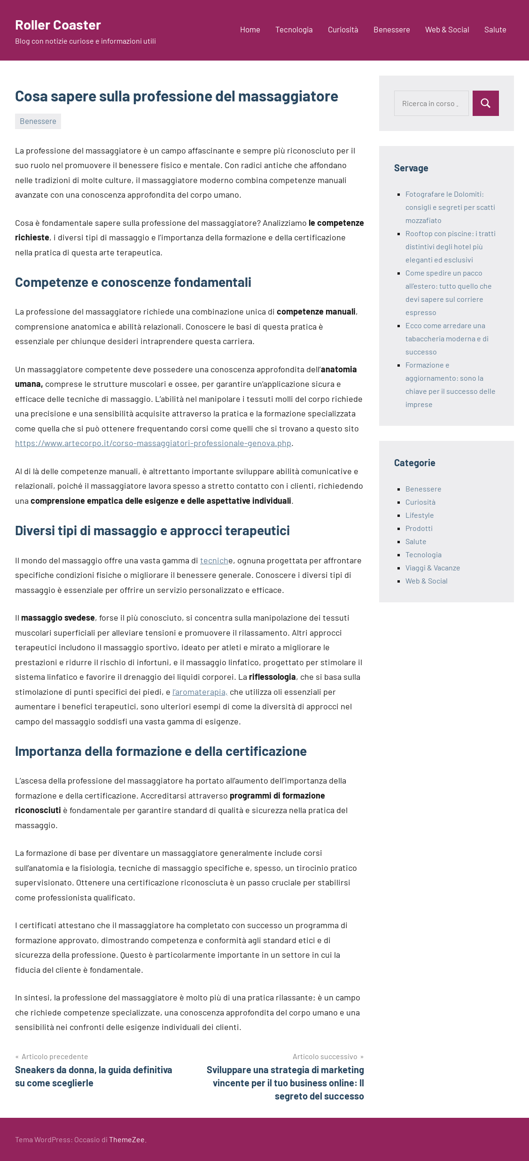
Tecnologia (294, 29)
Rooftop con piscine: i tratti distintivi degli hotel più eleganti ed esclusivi (450, 246)
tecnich (214, 560)
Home (250, 29)
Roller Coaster (62, 23)
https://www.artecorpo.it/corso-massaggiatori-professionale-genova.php (153, 443)
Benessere (391, 29)
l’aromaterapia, (200, 691)
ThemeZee (127, 1139)
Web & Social (447, 29)
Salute (495, 29)
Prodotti (419, 527)
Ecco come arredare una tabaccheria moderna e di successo (447, 338)
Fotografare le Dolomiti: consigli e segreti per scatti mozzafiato (450, 206)
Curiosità (343, 29)
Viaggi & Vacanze (432, 567)
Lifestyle (419, 514)
